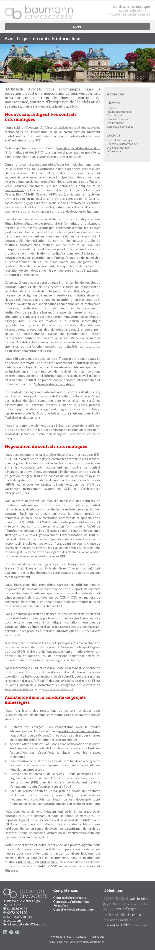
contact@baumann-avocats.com (19, 918)
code (123, 904)
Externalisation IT (134, 10)
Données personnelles (120, 126)
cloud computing (41, 400)
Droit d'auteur (115, 122)
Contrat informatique (131, 6)
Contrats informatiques (69, 898)
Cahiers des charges (27, 727)
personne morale (117, 920)
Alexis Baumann (71, 941)
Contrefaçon (114, 115)
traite (126, 924)
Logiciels (112, 107)
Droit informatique (118, 147)
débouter (108, 909)
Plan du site (97, 936)
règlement (139, 925)
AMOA (45, 862)
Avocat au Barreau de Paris (92, 941)
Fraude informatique (119, 111)
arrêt (138, 919)
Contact (81, 936)
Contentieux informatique (122, 143)
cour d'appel (127, 908)
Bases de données (117, 119)
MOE (30, 862)
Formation (60, 905)
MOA (22, 862)
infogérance (15, 509)
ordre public (114, 914)
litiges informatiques (19, 223)
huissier (136, 914)
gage (115, 904)
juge (107, 903)
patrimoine (139, 898)
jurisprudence (14, 190)
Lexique (114, 135)
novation (143, 904)
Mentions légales (60, 936)
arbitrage (132, 904)
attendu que (115, 898)
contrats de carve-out (58, 689)
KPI (62, 556)
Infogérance (114, 151)
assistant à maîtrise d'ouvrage (79, 731)
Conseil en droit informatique (73, 909)
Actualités (116, 94)
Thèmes (114, 103)
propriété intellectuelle (34, 430)
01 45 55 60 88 (17, 909)
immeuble (111, 925)
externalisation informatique (54, 384)
